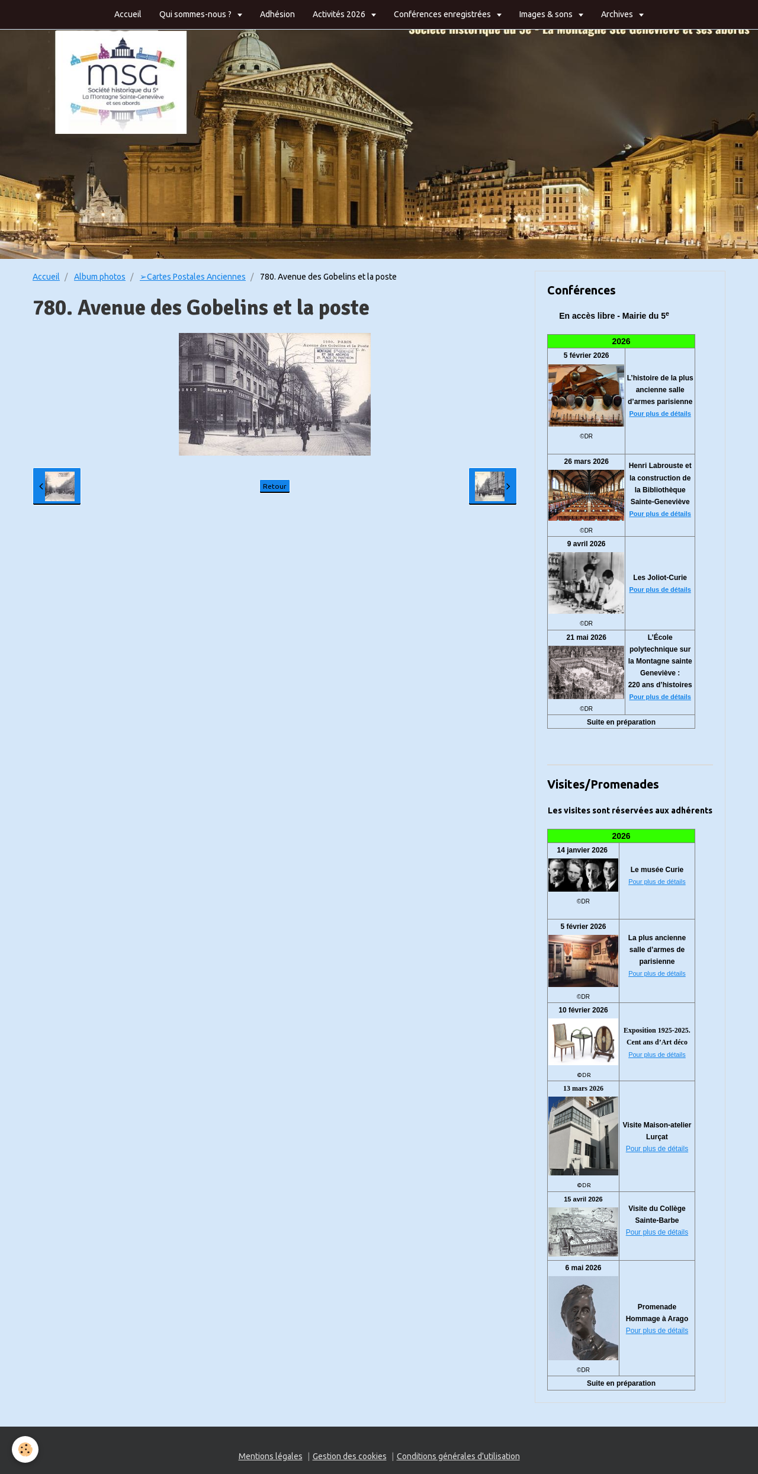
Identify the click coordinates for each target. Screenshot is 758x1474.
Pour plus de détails (660, 413)
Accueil (128, 14)
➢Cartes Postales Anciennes (193, 276)
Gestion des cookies (350, 1456)
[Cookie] (25, 1449)
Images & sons (546, 14)
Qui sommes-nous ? (196, 14)
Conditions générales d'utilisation (458, 1456)
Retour (275, 486)
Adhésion (277, 14)
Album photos (100, 276)
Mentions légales (271, 1456)
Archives (618, 14)
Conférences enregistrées (443, 14)
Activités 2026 (340, 14)
